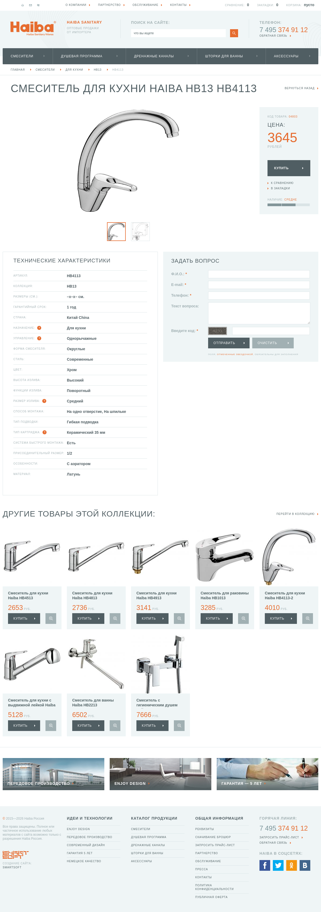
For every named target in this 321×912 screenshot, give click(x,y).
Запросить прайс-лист (215, 845)
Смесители (22, 56)
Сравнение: (235, 5)
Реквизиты (204, 829)
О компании (76, 4)
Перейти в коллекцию (295, 513)
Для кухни (74, 69)
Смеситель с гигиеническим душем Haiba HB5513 (157, 705)
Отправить (224, 343)
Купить (281, 168)
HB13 (98, 69)
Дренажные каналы (154, 56)
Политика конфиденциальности (214, 887)
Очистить (267, 343)
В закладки (280, 188)
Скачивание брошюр (213, 837)
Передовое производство (89, 837)
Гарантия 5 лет (80, 853)
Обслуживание (208, 861)
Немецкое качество (84, 861)
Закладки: (265, 5)
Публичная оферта (211, 897)
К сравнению (282, 183)
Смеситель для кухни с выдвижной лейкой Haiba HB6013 (31, 705)
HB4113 (118, 69)
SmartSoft (12, 867)
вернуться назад (300, 88)
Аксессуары (286, 56)
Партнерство (206, 853)
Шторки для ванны (224, 56)
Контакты (203, 877)
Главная (18, 69)
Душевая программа (81, 56)
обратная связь (273, 35)
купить (20, 618)
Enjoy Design (78, 829)
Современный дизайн (86, 845)
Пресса (201, 869)
